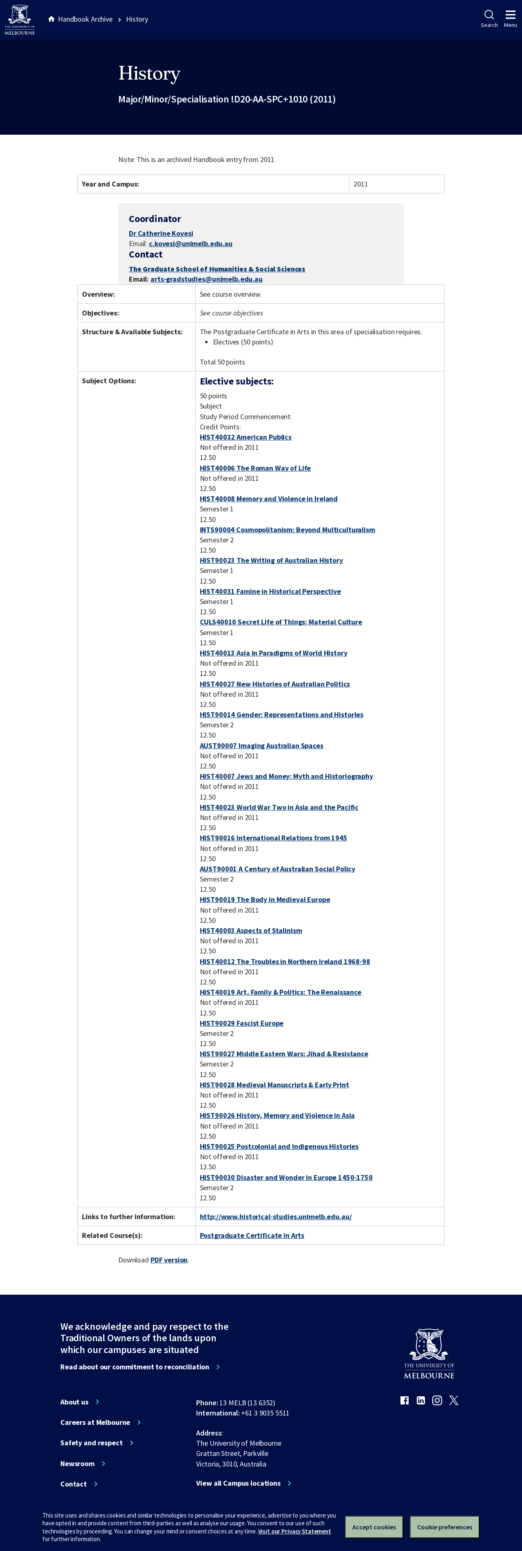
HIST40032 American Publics (246, 437)
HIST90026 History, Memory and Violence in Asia (277, 1115)
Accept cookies (374, 1527)
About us (74, 1402)
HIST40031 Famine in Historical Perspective (270, 591)
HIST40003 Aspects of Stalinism (251, 930)
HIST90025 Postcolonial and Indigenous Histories (279, 1146)
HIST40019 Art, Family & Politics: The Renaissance (280, 992)
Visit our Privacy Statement (294, 1531)
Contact (73, 1484)
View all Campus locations (238, 1483)
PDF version (169, 1259)
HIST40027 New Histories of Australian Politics (275, 684)
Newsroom (77, 1463)
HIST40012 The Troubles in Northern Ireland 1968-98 (285, 961)
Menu (510, 19)
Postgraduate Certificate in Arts (252, 1235)
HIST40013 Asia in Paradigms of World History (273, 653)
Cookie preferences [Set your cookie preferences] (444, 1527)
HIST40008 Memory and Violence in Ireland (269, 498)
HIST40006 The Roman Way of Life (255, 468)
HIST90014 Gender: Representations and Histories (282, 714)
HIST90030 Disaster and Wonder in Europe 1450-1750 (286, 1177)
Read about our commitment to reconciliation (134, 1366)
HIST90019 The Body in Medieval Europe (265, 899)
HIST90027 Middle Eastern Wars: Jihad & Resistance (284, 1053)
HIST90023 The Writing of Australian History (271, 560)
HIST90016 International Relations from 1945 (273, 837)
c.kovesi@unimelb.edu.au (190, 243)
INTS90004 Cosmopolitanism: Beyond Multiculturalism (287, 529)
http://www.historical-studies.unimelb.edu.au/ (276, 1216)
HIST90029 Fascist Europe (242, 1023)
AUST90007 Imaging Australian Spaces (261, 745)
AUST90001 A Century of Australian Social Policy (278, 868)
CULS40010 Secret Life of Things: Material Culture (281, 622)
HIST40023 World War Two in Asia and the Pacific (279, 807)
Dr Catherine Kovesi (161, 233)
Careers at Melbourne (95, 1422)
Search (489, 19)
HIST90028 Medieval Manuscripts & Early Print (274, 1084)
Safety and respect (91, 1442)
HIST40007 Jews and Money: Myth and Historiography (286, 776)
